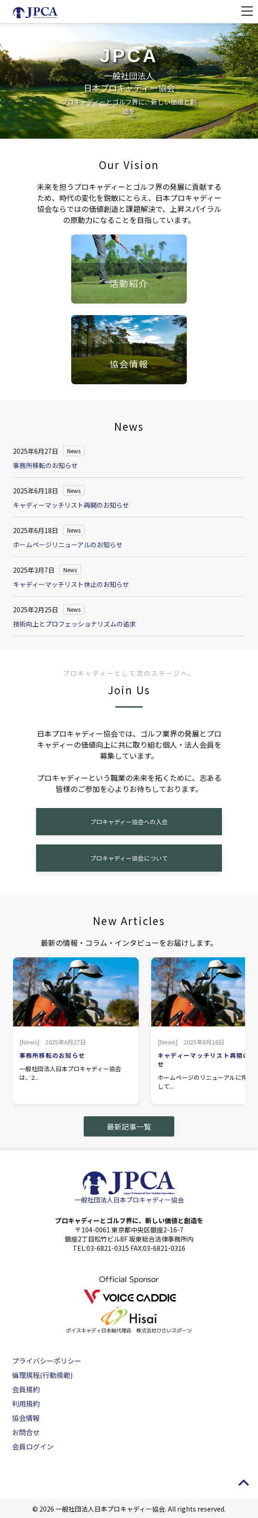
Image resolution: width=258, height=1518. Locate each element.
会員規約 (26, 1389)
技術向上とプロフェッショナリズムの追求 (74, 623)
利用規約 (26, 1403)
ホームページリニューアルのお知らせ (68, 544)
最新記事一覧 (129, 1126)
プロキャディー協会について (129, 858)
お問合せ (26, 1432)
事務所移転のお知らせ (45, 465)
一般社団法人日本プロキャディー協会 (129, 1199)
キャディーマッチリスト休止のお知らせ (71, 584)
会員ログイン (33, 1446)
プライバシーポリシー (46, 1361)
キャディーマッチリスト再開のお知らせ (71, 505)
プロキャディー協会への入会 (129, 821)
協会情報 (26, 1418)
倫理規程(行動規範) (42, 1375)
